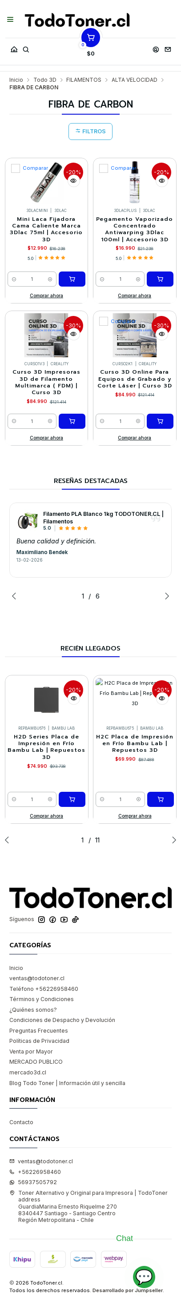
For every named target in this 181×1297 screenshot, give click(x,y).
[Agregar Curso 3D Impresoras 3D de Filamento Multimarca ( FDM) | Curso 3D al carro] (72, 421)
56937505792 (33, 1182)
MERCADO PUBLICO (36, 1061)
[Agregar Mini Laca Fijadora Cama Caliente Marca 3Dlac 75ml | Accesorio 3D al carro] (72, 279)
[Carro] (90, 47)
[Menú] (10, 20)
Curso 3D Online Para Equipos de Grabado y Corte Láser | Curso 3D (134, 379)
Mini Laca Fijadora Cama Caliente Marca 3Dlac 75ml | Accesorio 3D (46, 229)
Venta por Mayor (31, 1051)
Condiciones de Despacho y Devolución (62, 1020)
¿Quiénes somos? (33, 1009)
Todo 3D (44, 80)
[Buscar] (25, 47)
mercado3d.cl (27, 1072)
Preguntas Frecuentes (38, 1030)
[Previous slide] (16, 596)
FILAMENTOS (83, 80)
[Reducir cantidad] (14, 279)
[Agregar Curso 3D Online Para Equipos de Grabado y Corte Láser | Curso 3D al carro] (160, 421)
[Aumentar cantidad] (50, 279)
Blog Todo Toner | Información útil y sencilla (67, 1083)
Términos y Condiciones (41, 999)
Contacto (21, 1122)
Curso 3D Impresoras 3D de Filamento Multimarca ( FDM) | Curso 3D (46, 382)
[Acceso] (155, 47)
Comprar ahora (46, 295)
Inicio (16, 80)
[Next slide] (165, 596)
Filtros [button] (90, 131)
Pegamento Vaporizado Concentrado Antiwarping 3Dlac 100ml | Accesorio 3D (134, 229)
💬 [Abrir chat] (144, 1276)
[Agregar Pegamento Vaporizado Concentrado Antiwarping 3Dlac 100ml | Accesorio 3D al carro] (160, 279)
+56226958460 (35, 1172)
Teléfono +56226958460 (43, 989)
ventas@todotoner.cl (36, 978)
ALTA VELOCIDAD (134, 80)
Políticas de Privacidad (39, 1041)
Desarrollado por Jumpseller (128, 1290)
